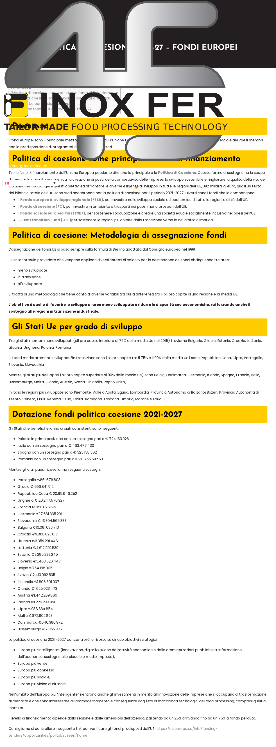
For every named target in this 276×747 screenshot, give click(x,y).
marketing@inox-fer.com (24, 165)
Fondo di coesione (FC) (42, 206)
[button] (30, 183)
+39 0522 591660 (16, 172)
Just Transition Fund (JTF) (45, 220)
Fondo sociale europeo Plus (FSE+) (52, 213)
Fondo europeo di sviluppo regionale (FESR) (61, 199)
